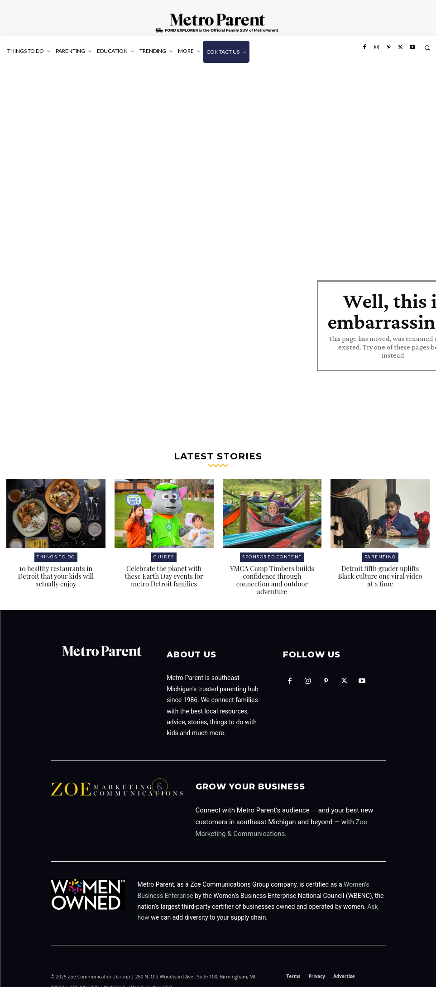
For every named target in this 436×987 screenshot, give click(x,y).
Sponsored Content (272, 549)
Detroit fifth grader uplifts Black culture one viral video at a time (380, 567)
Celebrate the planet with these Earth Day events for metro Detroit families (164, 567)
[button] (427, 48)
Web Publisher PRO (150, 970)
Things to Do (55, 549)
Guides (164, 549)
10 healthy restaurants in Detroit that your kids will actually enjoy (55, 567)
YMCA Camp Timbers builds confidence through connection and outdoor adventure (272, 567)
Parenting (380, 549)
